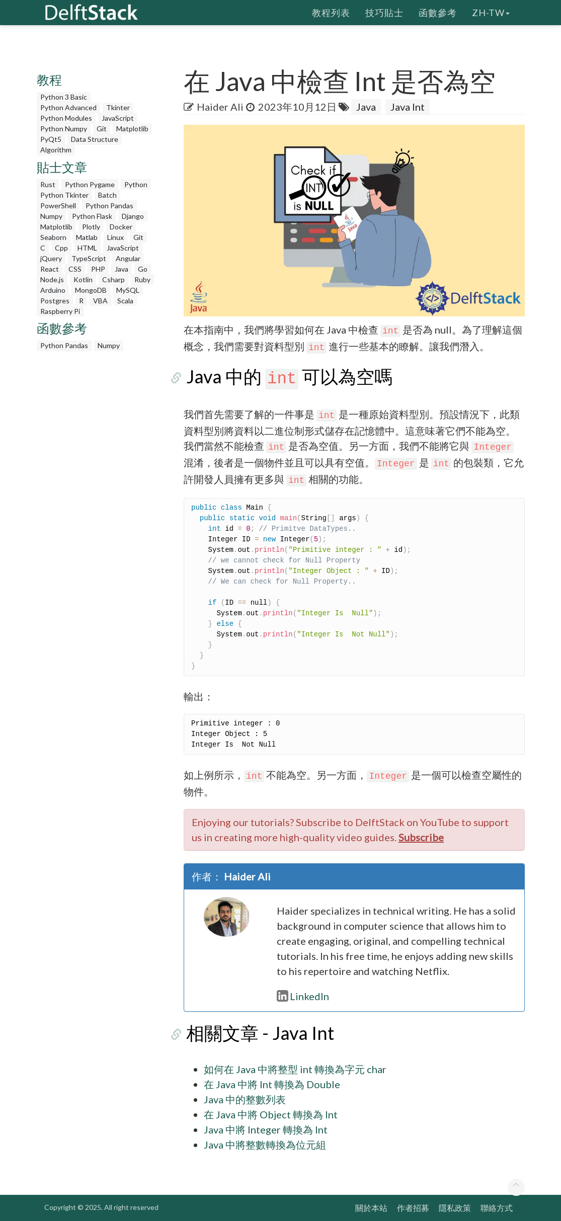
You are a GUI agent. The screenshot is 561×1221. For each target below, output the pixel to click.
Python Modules (66, 118)
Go (142, 269)
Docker (121, 226)
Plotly (91, 226)
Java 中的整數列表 (245, 1099)
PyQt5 (50, 139)
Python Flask (92, 216)
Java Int (407, 107)
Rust (47, 184)
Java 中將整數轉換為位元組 (265, 1144)
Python (135, 184)
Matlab (87, 237)
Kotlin (83, 279)
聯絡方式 (496, 1207)
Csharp (113, 279)
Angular (128, 258)
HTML (87, 247)
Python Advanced (68, 107)
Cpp (61, 247)
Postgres (54, 300)
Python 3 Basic (63, 97)
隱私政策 (455, 1207)
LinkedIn (303, 996)
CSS (75, 269)
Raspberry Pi (60, 311)
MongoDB (91, 290)
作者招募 (413, 1207)
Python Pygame (90, 184)
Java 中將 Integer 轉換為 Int (266, 1129)
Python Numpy (63, 128)
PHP (98, 269)
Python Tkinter (64, 195)
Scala (125, 300)
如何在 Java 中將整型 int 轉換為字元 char (295, 1069)
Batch (107, 195)
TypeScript (88, 258)
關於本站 (371, 1207)
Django (133, 216)
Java (121, 269)
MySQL (127, 290)
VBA (100, 300)
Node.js (52, 279)
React (49, 269)
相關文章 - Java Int (258, 1033)
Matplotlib (132, 128)
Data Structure (94, 139)
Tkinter (118, 107)
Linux (115, 237)
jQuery (51, 258)
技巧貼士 (384, 12)
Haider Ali (220, 107)
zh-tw (491, 12)
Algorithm (55, 149)
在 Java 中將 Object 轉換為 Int (271, 1114)
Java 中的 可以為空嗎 (287, 376)
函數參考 (438, 12)
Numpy (51, 216)
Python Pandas (109, 205)
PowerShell (58, 205)
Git (102, 128)
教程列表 (331, 12)
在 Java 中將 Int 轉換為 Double (272, 1084)
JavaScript (118, 118)
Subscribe (421, 837)
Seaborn (53, 237)
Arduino (52, 290)
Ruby (142, 279)
